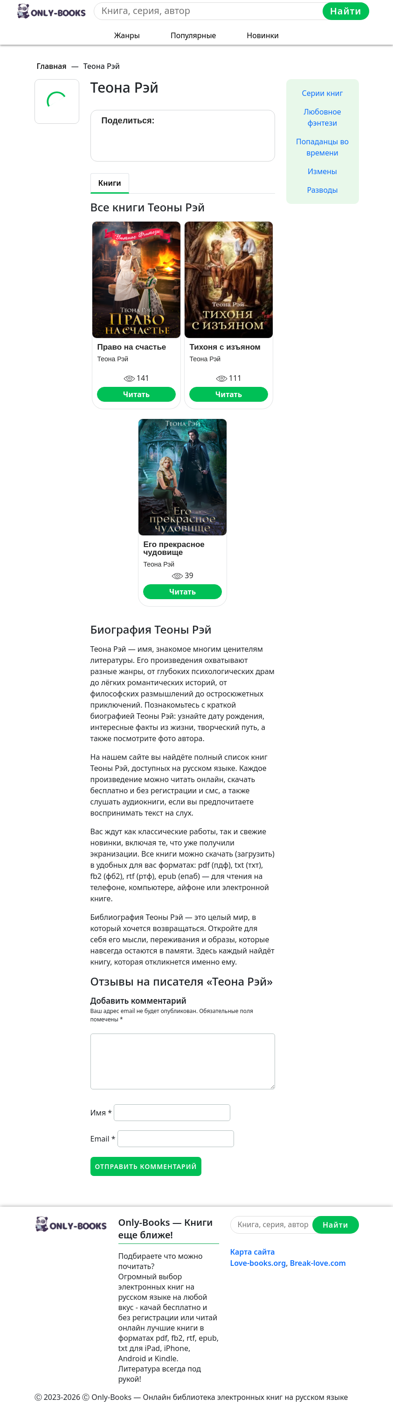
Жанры (127, 35)
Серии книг (322, 93)
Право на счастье (131, 347)
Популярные (193, 35)
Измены (322, 171)
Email (103, 1139)
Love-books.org (258, 1263)
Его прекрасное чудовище (173, 548)
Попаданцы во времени (322, 147)
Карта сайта (252, 1252)
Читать (136, 394)
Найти (346, 11)
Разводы (322, 190)
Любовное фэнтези (322, 117)
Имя (101, 1113)
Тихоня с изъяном (225, 347)
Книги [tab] (109, 183)
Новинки (263, 35)
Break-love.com (318, 1263)
